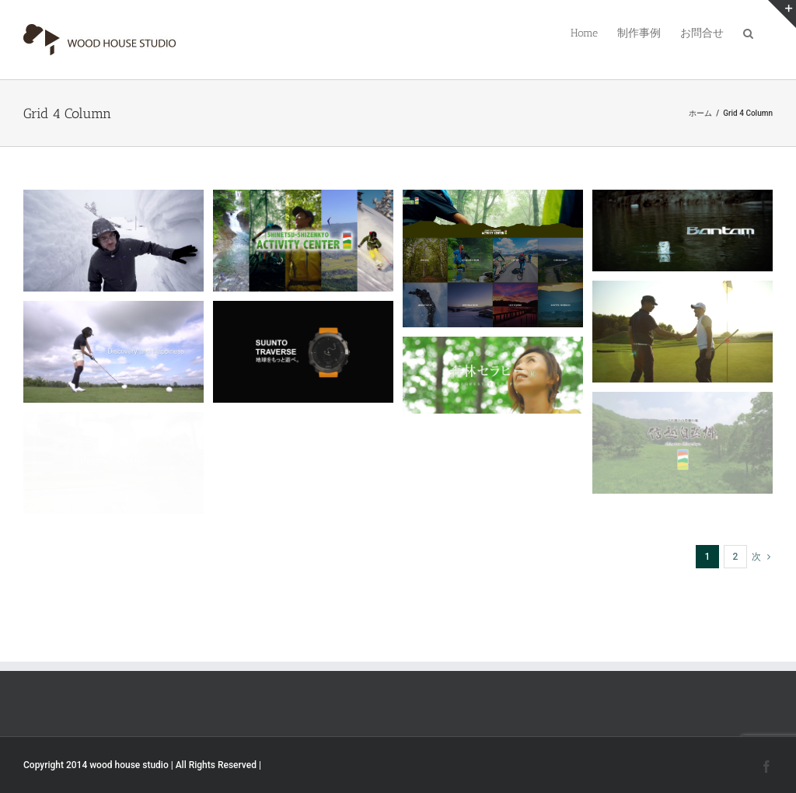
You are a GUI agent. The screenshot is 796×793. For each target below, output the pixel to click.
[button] (748, 32)
